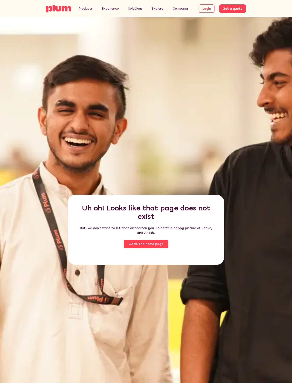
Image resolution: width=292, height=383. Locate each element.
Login (206, 9)
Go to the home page (146, 244)
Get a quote (233, 9)
